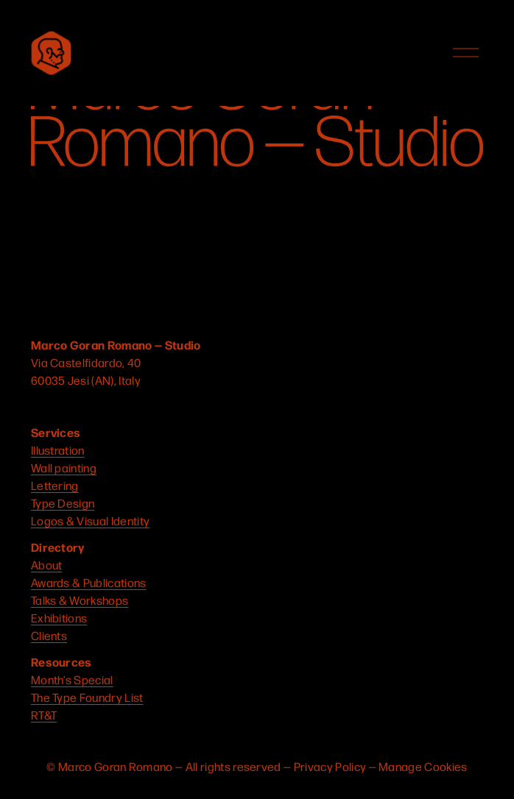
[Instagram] (40, 406)
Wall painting (63, 467)
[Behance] (152, 406)
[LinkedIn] (124, 406)
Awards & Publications (89, 582)
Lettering (55, 485)
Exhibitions (59, 617)
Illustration (58, 450)
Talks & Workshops (79, 600)
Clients (49, 635)
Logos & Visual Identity (90, 520)
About (47, 564)
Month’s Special (72, 679)
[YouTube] (68, 406)
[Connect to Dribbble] (96, 406)
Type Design (63, 503)
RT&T (44, 714)
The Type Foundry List (87, 697)
